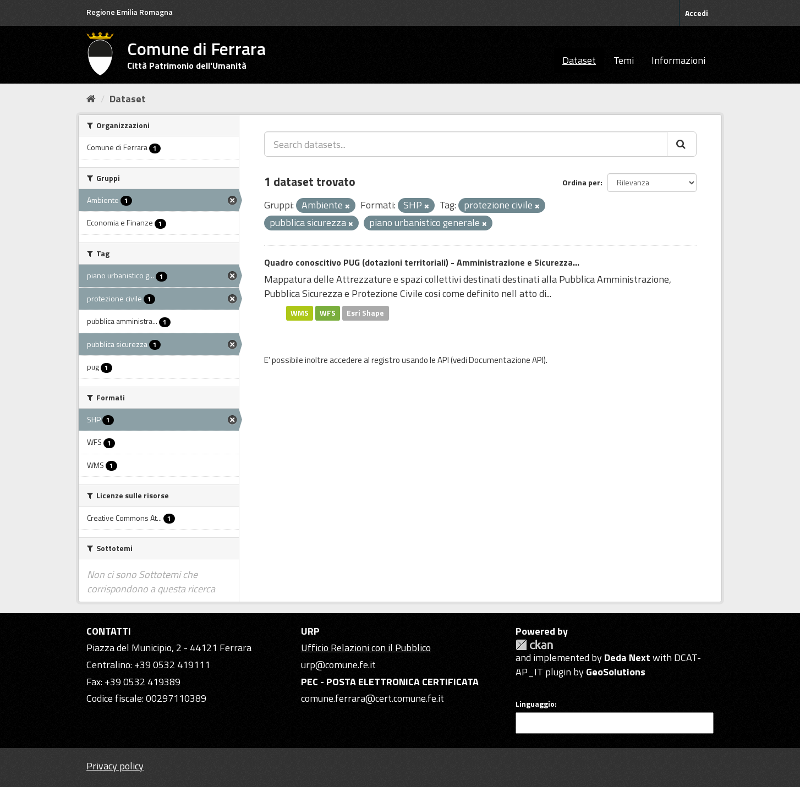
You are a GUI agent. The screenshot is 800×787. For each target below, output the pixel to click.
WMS (300, 312)
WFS (328, 312)
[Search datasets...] (465, 144)
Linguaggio (535, 703)
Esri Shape (365, 312)
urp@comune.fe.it (338, 664)
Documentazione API (506, 360)
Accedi (696, 13)
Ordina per (581, 182)
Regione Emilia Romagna (129, 12)
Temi (623, 60)
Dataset (579, 60)
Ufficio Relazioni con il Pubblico (366, 647)
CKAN (534, 645)
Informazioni (678, 60)
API (443, 360)
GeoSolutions (615, 671)
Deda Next (627, 657)
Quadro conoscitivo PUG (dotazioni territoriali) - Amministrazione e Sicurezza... (421, 262)
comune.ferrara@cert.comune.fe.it (372, 698)
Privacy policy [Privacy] (115, 765)
